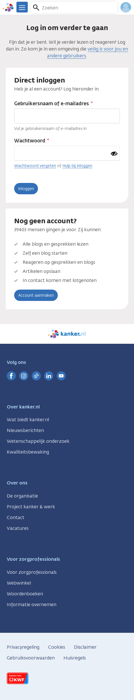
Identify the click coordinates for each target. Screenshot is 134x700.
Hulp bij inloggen (77, 165)
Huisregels (74, 658)
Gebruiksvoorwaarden (31, 658)
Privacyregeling (23, 647)
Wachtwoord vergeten (35, 165)
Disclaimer (85, 647)
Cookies (56, 647)
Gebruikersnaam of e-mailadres (51, 103)
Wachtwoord (29, 141)
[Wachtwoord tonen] (114, 153)
